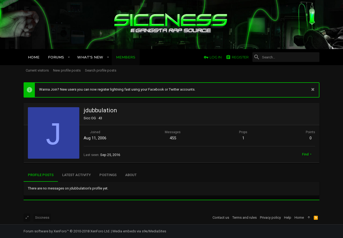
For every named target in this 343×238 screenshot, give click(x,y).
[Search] (285, 57)
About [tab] (131, 175)
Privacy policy (270, 217)
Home (299, 217)
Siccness (42, 217)
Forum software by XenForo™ (67, 231)
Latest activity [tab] (76, 175)
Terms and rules (244, 217)
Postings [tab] (108, 175)
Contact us (220, 217)
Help (287, 217)
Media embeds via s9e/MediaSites (139, 231)
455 (173, 138)
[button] (69, 57)
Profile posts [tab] (41, 175)
